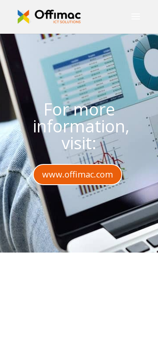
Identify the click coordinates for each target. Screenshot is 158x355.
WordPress (104, 343)
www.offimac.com (77, 174)
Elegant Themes (100, 333)
